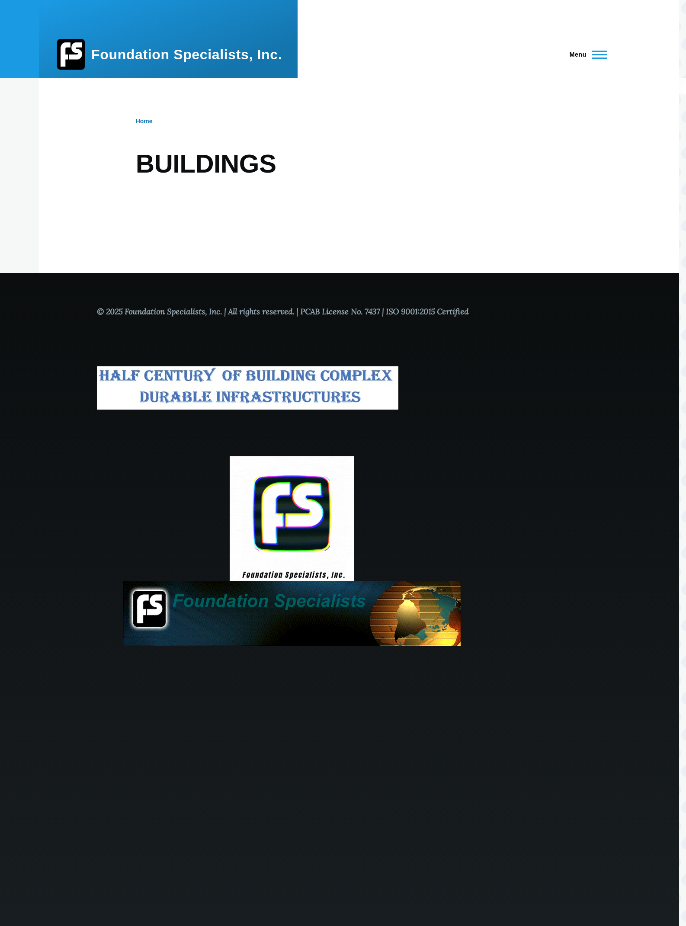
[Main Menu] (586, 54)
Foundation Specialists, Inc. (186, 54)
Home (144, 121)
